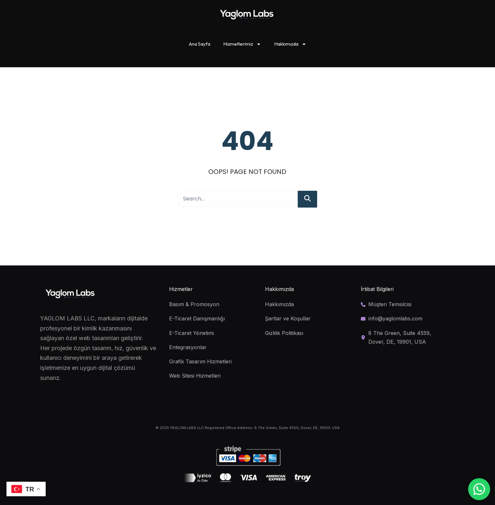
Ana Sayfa (199, 44)
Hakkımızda (290, 44)
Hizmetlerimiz (242, 44)
